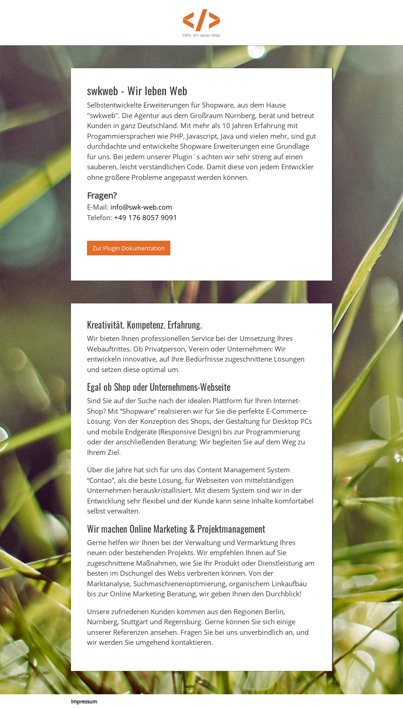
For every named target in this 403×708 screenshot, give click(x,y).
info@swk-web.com (141, 206)
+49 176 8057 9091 (145, 217)
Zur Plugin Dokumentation (129, 248)
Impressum (84, 701)
